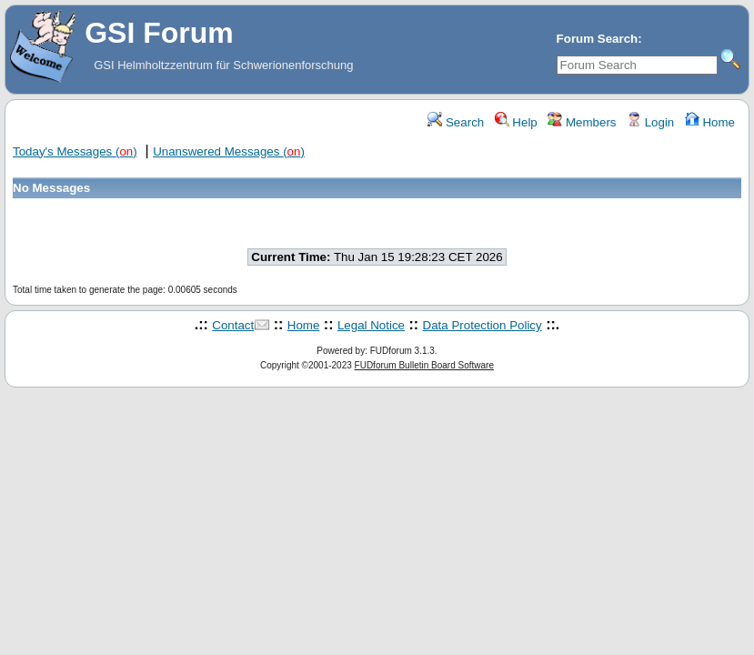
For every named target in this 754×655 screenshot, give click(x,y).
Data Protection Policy (482, 325)
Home (710, 122)
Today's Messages (75, 151)
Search (455, 122)
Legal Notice (371, 325)
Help (516, 122)
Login (650, 122)
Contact (233, 325)
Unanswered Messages (229, 151)
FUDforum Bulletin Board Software (424, 365)
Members (582, 122)
